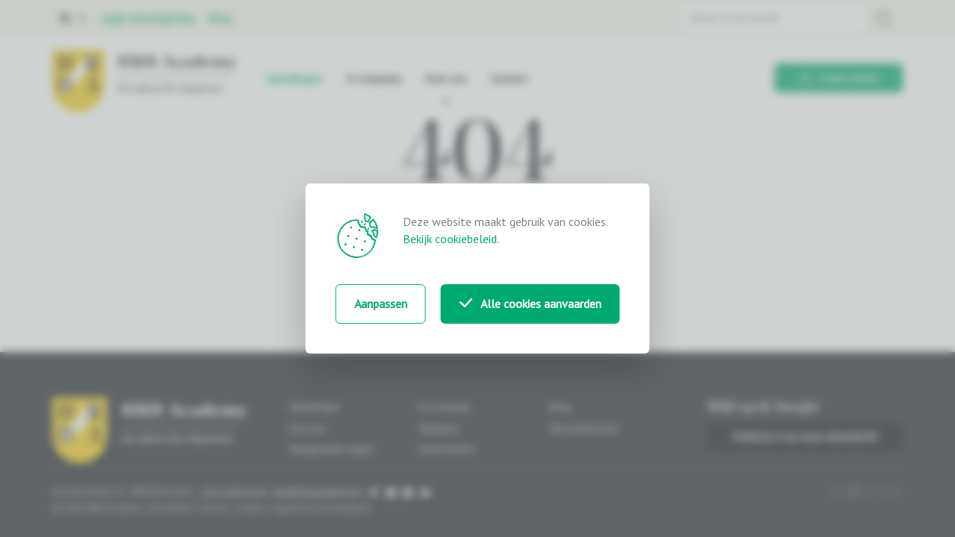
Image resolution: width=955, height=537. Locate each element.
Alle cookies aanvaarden (530, 303)
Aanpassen (380, 303)
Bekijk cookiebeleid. (451, 238)
